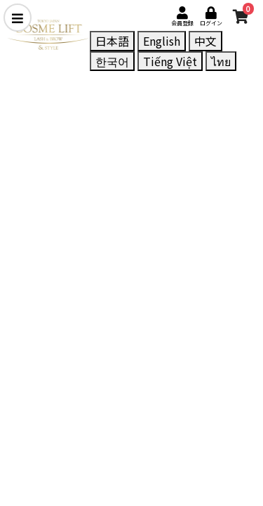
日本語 (112, 40)
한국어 (112, 61)
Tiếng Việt (170, 61)
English (161, 40)
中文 (205, 40)
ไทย (221, 61)
